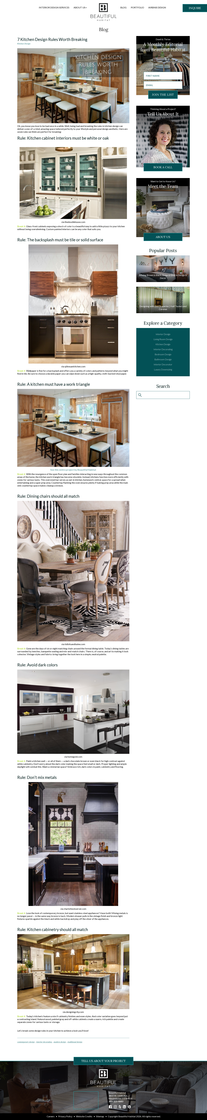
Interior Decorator (163, 364)
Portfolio (137, 7)
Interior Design (163, 334)
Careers (50, 1116)
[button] (80, 7)
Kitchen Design (23, 43)
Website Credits (84, 1116)
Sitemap (100, 1116)
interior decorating (44, 1042)
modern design (60, 1042)
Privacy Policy (65, 1116)
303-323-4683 (116, 1101)
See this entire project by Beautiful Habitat (73, 469)
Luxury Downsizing (163, 369)
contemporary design (26, 1042)
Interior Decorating (163, 349)
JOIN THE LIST (163, 94)
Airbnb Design (157, 7)
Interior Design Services (54, 7)
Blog (123, 7)
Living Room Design (163, 339)
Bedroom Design (163, 354)
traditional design (75, 1042)
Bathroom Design (163, 359)
